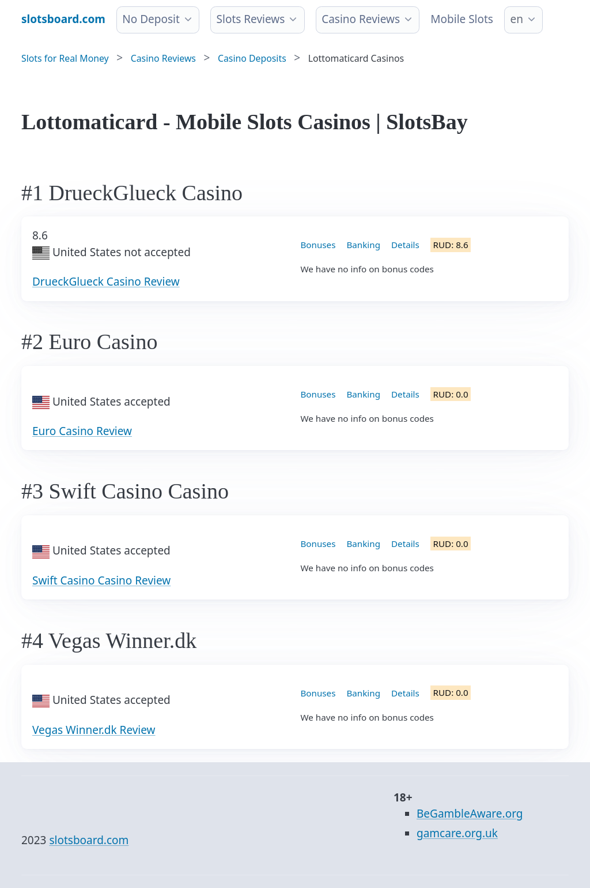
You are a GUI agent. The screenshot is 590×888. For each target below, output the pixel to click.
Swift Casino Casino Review (101, 580)
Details (405, 244)
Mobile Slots (461, 19)
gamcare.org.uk (457, 833)
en (516, 19)
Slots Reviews (251, 19)
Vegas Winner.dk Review (94, 729)
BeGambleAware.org (470, 813)
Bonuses (318, 244)
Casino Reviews (361, 19)
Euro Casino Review (82, 431)
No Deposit (151, 19)
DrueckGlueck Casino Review (106, 281)
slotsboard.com (88, 840)
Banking (363, 244)
